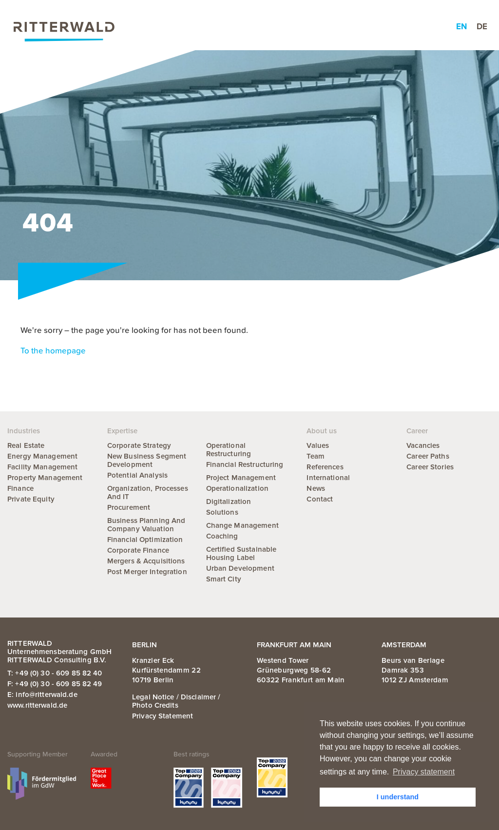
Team (316, 456)
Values (318, 445)
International (328, 477)
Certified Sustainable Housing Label (241, 553)
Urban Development (240, 568)
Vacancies (423, 445)
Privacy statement (162, 716)
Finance (20, 488)
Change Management (242, 525)
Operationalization (237, 488)
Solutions (222, 512)
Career (338, 27)
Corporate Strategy (139, 445)
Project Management (241, 477)
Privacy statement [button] (424, 772)
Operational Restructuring (228, 449)
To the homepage (53, 351)
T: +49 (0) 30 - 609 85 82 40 (54, 673)
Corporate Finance (138, 550)
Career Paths (427, 456)
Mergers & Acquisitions (146, 561)
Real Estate (25, 445)
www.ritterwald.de (37, 705)
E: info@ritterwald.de (42, 694)
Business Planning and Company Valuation (146, 524)
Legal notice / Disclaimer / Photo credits (176, 701)
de (482, 26)
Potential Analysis (137, 475)
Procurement (128, 507)
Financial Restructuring (245, 464)
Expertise (153, 27)
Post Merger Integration (147, 571)
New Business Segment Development (147, 460)
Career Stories (430, 467)
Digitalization (228, 501)
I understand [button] (398, 797)
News (249, 27)
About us (292, 27)
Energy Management (42, 456)
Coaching (222, 536)
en (461, 26)
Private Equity (31, 499)
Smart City (223, 579)
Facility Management (42, 467)
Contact (320, 499)
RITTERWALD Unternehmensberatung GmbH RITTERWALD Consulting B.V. (59, 651)
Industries (205, 27)
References (325, 467)
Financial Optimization (145, 539)
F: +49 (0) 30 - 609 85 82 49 (54, 683)
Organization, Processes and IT (147, 492)
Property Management (44, 477)
